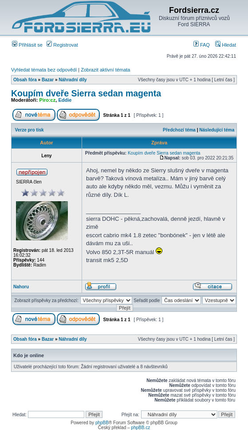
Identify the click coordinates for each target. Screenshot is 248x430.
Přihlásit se (27, 45)
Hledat (225, 45)
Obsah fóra (25, 79)
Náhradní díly (73, 79)
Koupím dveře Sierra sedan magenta (86, 93)
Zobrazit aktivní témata (105, 69)
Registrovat (62, 45)
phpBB (102, 422)
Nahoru (21, 286)
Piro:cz (47, 100)
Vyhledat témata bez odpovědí (44, 69)
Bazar (48, 79)
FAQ (201, 45)
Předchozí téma (179, 129)
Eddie (64, 100)
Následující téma (216, 129)
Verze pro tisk (29, 129)
